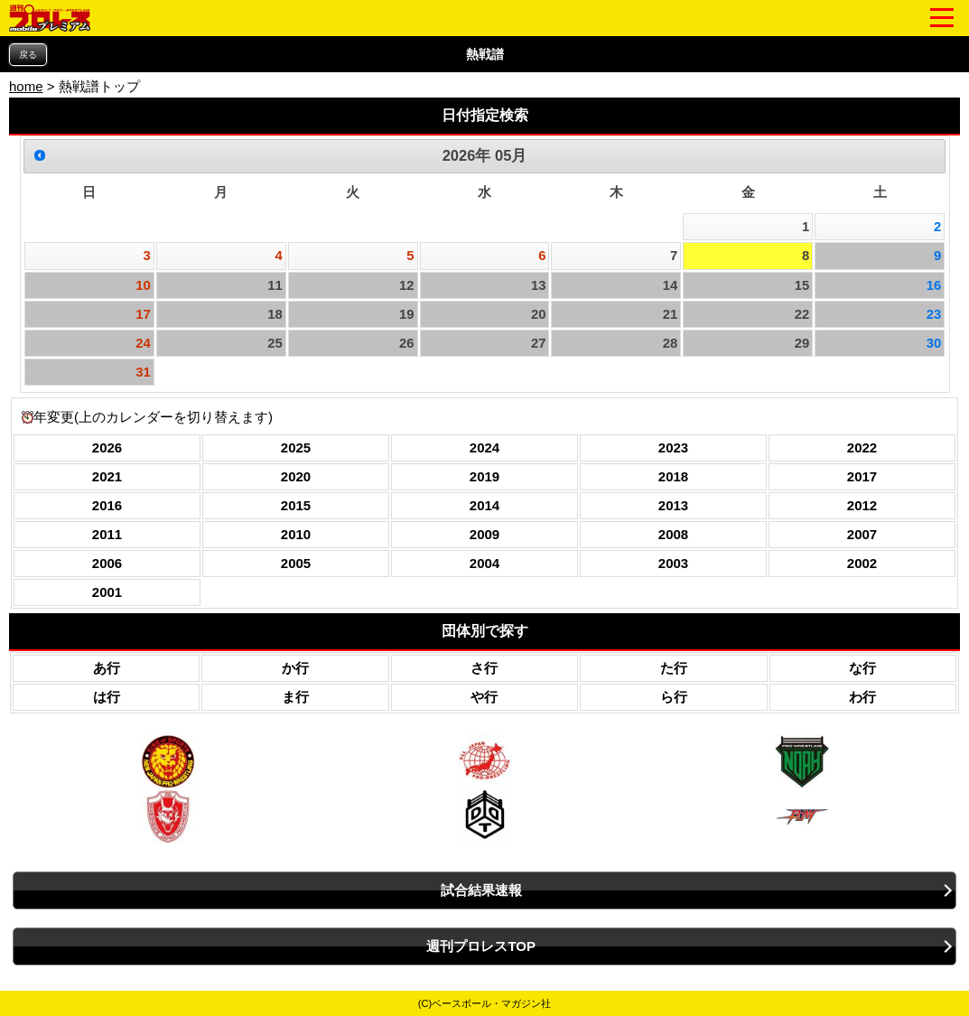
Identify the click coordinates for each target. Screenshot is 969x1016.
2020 (296, 476)
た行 (673, 668)
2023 (673, 447)
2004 (484, 563)
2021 (107, 476)
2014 (484, 505)
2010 (296, 534)
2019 (484, 476)
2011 (107, 534)
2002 (862, 563)
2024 (484, 447)
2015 (296, 505)
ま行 (295, 696)
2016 (107, 505)
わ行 (862, 696)
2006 (107, 563)
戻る (28, 55)
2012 (862, 505)
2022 (862, 447)
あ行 (106, 668)
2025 (296, 447)
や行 (484, 696)
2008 (673, 534)
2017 (862, 476)
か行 (295, 668)
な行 (862, 668)
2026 (107, 447)
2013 (673, 505)
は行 (106, 696)
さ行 (484, 668)
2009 (484, 534)
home (26, 86)
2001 (107, 592)
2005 (296, 563)
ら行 (673, 696)
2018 (673, 476)
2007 (862, 534)
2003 (673, 563)
